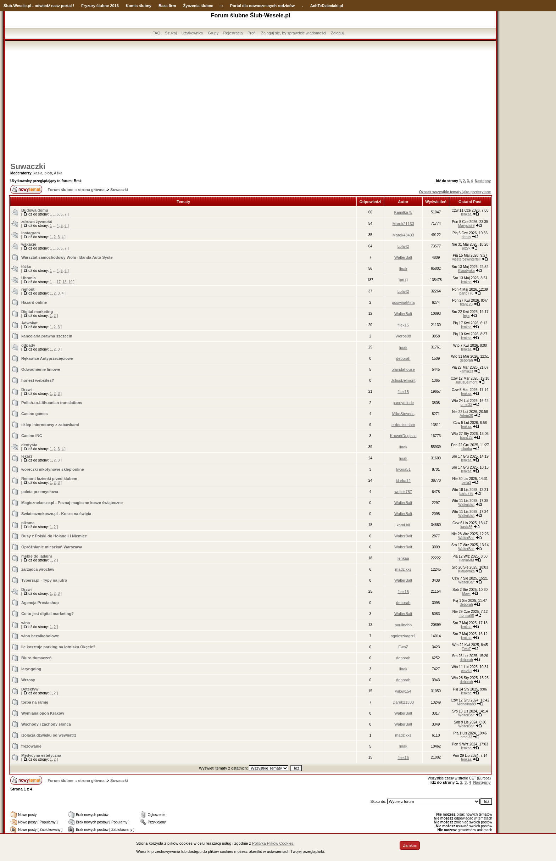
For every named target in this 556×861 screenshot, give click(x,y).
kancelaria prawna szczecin (46, 336)
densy (466, 237)
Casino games (34, 414)
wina (25, 623)
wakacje (28, 244)
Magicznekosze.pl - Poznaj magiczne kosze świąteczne (72, 503)
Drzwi (26, 389)
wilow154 (403, 691)
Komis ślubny (138, 6)
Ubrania (28, 278)
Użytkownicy (192, 33)
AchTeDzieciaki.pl (326, 6)
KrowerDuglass (403, 436)
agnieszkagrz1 (403, 636)
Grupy (213, 33)
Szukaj (171, 33)
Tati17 (403, 280)
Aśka (58, 173)
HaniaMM (466, 560)
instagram (30, 233)
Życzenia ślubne (198, 6)
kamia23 (466, 371)
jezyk (466, 248)
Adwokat (29, 323)
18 (65, 282)
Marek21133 (403, 224)
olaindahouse (403, 369)
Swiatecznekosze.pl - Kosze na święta (56, 513)
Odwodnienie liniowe (40, 369)
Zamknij (410, 845)
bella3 (466, 483)
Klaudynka (466, 271)
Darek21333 (403, 702)
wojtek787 (403, 492)
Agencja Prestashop (40, 602)
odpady (28, 345)
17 (59, 282)
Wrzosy (28, 680)
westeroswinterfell (466, 259)
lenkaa (466, 214)
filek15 (403, 325)
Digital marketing (37, 311)
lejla (466, 316)
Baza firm (167, 6)
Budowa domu (34, 210)
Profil (252, 33)
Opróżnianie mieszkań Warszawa (51, 547)
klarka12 (403, 481)
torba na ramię (34, 702)
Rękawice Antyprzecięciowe (47, 358)
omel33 (466, 405)
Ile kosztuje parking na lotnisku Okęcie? (58, 647)
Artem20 (466, 416)
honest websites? (37, 380)
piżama (27, 523)
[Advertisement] (250, 103)
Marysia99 (466, 226)
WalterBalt (403, 257)
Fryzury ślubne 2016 (100, 6)
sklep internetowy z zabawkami (50, 425)
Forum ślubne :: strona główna (76, 190)
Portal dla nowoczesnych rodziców (262, 6)
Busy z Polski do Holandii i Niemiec (54, 536)
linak (403, 269)
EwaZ (403, 647)
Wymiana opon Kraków (42, 713)
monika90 (466, 615)
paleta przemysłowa (39, 492)
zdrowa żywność (36, 221)
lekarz (26, 456)
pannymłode (403, 403)
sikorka (466, 449)
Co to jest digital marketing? (47, 613)
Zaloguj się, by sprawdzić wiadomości (293, 33)
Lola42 (403, 246)
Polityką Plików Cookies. (273, 843)
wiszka (466, 671)
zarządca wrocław (37, 569)
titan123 (466, 304)
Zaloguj (337, 33)
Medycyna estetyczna (41, 755)
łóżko (26, 266)
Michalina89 (466, 704)
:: (221, 6)
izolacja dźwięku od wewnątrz (48, 735)
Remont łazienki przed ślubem (49, 478)
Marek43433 (403, 235)
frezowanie (31, 746)
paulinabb (403, 625)
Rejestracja (233, 33)
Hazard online (34, 302)
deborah (403, 358)
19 (70, 282)
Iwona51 (403, 469)
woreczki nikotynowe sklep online (52, 469)
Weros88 (403, 336)
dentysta (29, 445)
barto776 (466, 293)
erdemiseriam (403, 425)
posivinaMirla (403, 302)
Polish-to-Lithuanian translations (51, 403)
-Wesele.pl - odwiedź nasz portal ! (43, 6)
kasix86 (466, 527)
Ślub (8, 6)
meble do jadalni (36, 556)
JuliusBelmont (403, 380)
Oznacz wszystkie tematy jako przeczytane (455, 192)
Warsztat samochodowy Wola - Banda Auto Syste (67, 257)
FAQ (156, 33)
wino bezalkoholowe (40, 636)
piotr (48, 173)
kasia (38, 173)
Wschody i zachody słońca (46, 724)
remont (27, 289)
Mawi (466, 594)
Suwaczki (27, 166)
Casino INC (31, 436)
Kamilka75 (403, 212)
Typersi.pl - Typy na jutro (44, 580)
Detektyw (29, 689)
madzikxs (403, 569)
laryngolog (31, 669)
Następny (483, 181)
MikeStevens (403, 414)
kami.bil (403, 525)
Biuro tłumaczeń (36, 658)
